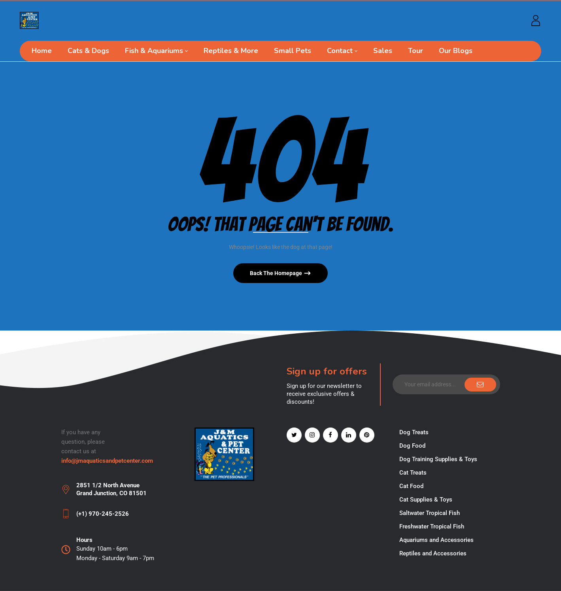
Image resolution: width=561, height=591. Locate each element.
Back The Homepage (276, 273)
